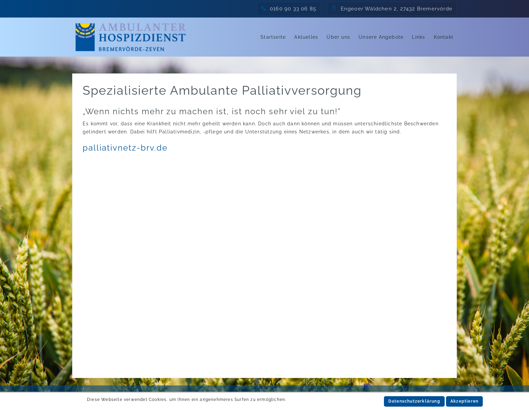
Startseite (273, 37)
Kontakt (443, 37)
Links (418, 37)
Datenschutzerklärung (414, 401)
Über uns (338, 37)
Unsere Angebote (381, 37)
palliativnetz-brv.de (125, 148)
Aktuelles (306, 37)
